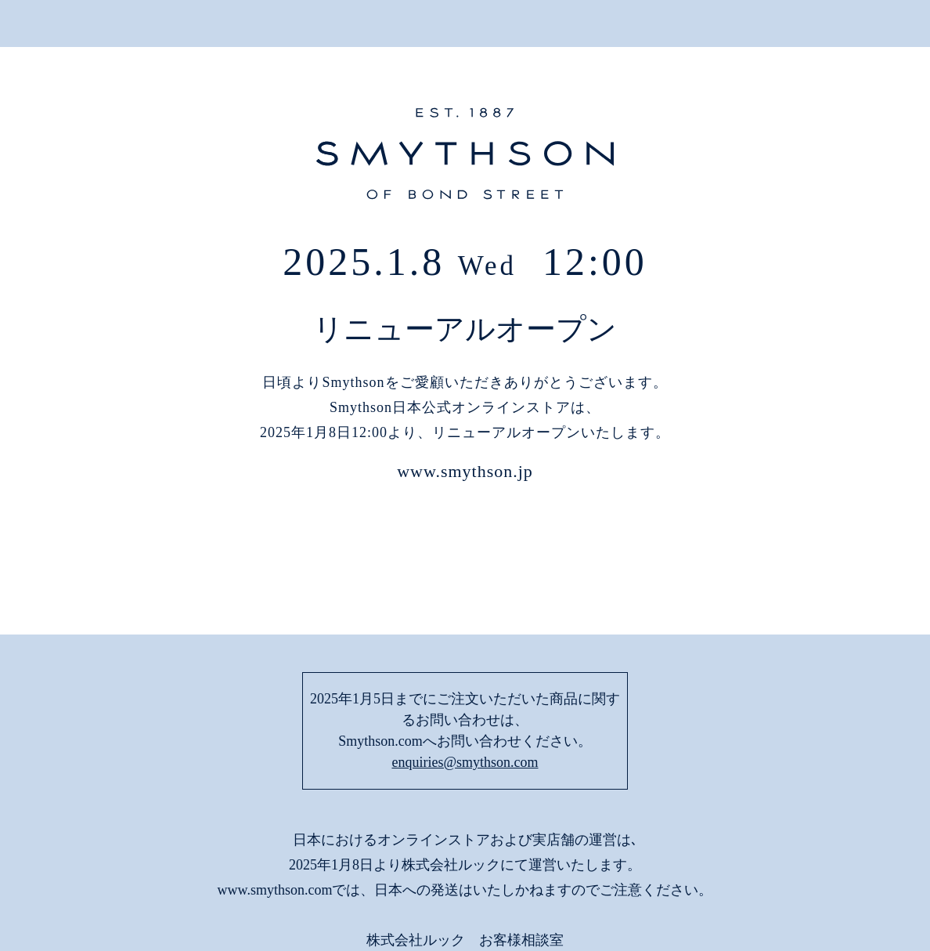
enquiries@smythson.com (464, 657)
